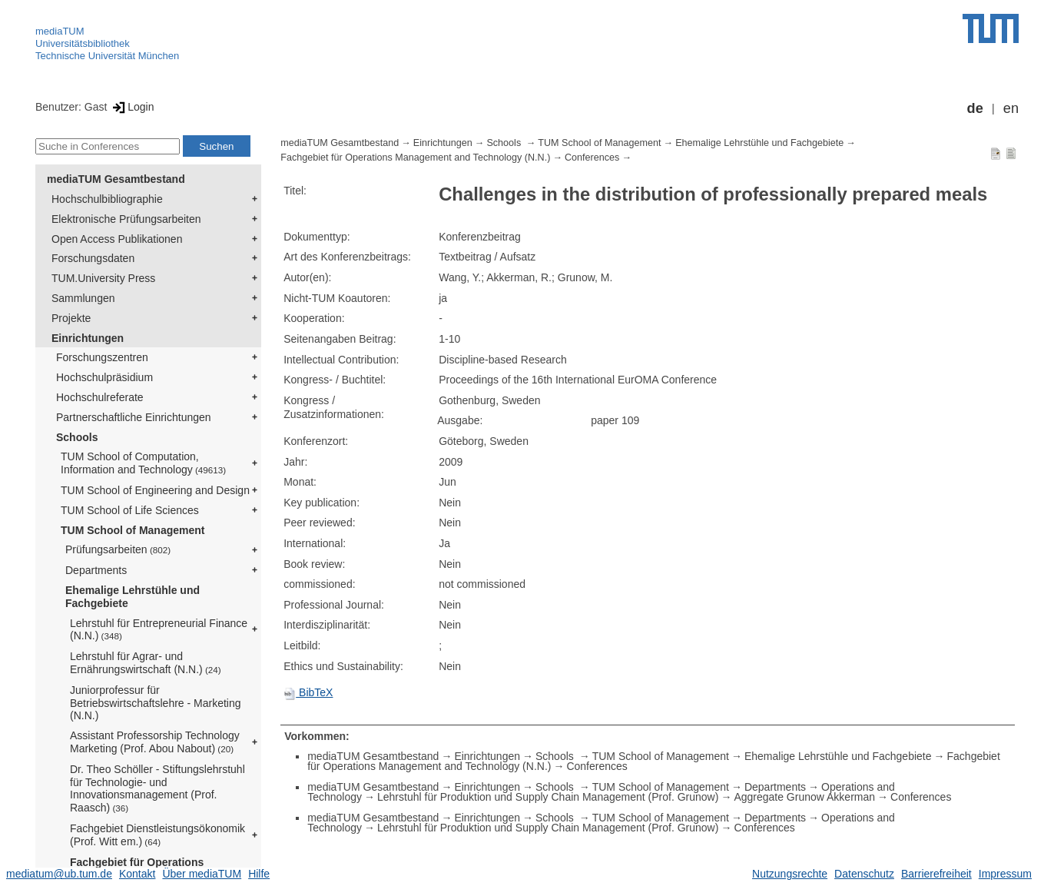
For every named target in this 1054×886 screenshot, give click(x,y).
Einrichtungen (87, 338)
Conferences (592, 157)
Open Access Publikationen (116, 239)
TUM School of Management (132, 530)
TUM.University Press (103, 278)
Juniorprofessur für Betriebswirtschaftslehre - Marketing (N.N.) (155, 703)
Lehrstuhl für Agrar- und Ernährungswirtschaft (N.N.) (145, 662)
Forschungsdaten (92, 258)
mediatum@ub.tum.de (59, 874)
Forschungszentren (102, 357)
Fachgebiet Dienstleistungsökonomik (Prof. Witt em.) (157, 835)
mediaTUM (60, 31)
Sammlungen (83, 298)
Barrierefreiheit (936, 874)
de (975, 108)
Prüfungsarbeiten (118, 549)
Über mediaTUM (201, 874)
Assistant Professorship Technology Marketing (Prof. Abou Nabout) (155, 742)
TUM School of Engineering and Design (155, 490)
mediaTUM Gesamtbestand (116, 179)
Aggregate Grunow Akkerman (804, 797)
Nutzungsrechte (789, 874)
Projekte (71, 318)
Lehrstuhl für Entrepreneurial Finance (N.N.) (158, 629)
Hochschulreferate (100, 397)
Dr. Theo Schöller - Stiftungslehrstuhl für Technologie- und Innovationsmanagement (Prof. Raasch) (157, 788)
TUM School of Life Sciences (130, 510)
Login (132, 107)
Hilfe (259, 874)
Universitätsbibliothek (82, 43)
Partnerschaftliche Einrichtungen (133, 417)
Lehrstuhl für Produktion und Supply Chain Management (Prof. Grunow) (547, 797)
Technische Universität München (107, 55)
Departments (96, 570)
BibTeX (308, 692)
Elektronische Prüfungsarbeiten (126, 219)
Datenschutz (864, 874)
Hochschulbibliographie (107, 199)
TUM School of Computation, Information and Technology (143, 463)
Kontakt (137, 874)
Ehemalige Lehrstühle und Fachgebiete (132, 596)
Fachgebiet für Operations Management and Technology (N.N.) (415, 157)
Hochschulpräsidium (104, 377)
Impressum (1005, 874)
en (1011, 108)
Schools (77, 437)
